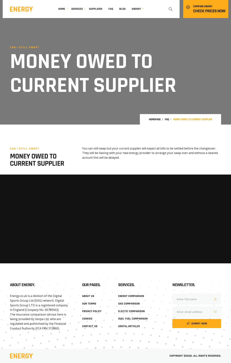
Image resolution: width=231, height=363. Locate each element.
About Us (88, 296)
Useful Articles (129, 326)
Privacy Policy (91, 311)
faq (110, 9)
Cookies (87, 319)
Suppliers (95, 9)
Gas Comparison (129, 304)
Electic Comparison (131, 311)
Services (77, 9)
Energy (136, 9)
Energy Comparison (131, 296)
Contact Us (89, 326)
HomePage (155, 119)
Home (61, 9)
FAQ (167, 119)
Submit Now (197, 323)
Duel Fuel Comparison (133, 319)
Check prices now (209, 11)
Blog (122, 9)
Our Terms (89, 304)
